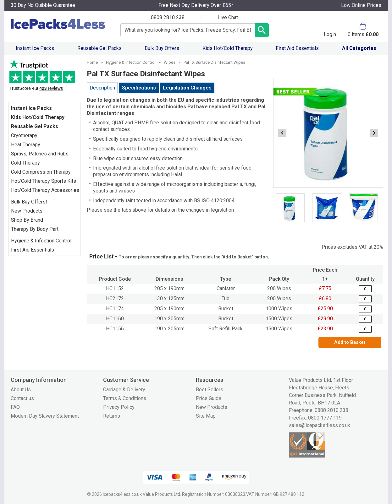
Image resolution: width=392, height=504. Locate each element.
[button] (330, 30)
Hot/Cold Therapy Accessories (45, 190)
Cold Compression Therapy (41, 172)
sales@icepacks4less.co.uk (319, 425)
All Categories (359, 48)
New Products (26, 211)
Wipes (169, 62)
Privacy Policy (119, 407)
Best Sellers (209, 390)
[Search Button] (262, 30)
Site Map (206, 416)
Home (92, 62)
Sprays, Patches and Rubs (40, 154)
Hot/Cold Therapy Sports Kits (43, 181)
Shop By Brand (27, 220)
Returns (111, 416)
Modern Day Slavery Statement (45, 416)
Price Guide (208, 398)
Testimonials (44, 77)
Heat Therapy (25, 145)
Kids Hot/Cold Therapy (227, 48)
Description (102, 88)
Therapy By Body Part (34, 229)
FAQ (15, 407)
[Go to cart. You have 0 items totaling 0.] (363, 30)
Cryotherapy (24, 135)
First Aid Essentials (297, 48)
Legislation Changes (187, 88)
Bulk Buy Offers (162, 48)
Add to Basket (349, 342)
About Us (21, 390)
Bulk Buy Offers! (29, 202)
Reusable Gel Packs (99, 48)
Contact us (22, 398)
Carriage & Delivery (124, 390)
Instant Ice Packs (35, 48)
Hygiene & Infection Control (41, 241)
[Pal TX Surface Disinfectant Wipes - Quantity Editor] (365, 288)
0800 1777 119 (325, 418)
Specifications (139, 88)
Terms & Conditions (124, 398)
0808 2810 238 (168, 17)
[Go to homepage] (59, 24)
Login (330, 34)
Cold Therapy (25, 163)
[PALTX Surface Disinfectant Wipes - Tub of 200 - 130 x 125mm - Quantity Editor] (365, 298)
